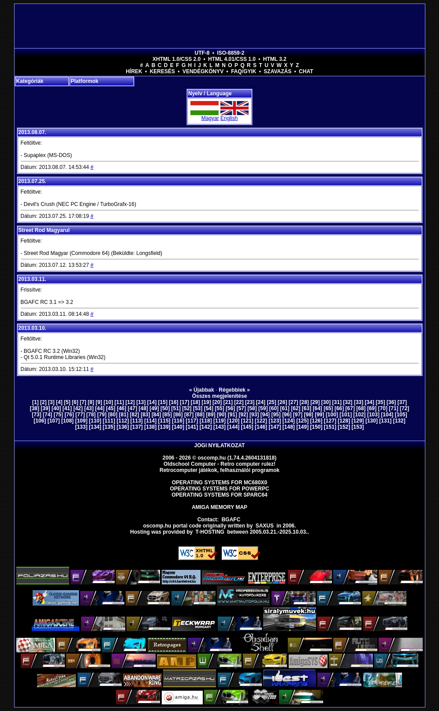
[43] (88, 408)
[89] (210, 415)
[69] (371, 408)
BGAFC (231, 519)
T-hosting (210, 532)
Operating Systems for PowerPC (219, 489)
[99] (319, 415)
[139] (164, 427)
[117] (192, 421)
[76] (69, 415)
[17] (184, 402)
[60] (274, 408)
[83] (145, 415)
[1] (35, 402)
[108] (67, 421)
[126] (316, 421)
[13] (140, 402)
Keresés (162, 71)
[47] (132, 408)
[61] (284, 408)
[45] (110, 408)
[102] (359, 415)
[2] (43, 402)
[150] (316, 427)
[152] (344, 427)
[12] (129, 402)
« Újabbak (201, 390)
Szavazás (277, 71)
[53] (197, 408)
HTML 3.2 (274, 59)
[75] (58, 415)
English (229, 118)
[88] (200, 415)
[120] (233, 421)
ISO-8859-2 (230, 53)
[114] (150, 421)
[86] (177, 415)
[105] (401, 415)
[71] (393, 408)
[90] (221, 415)
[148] (289, 427)
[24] (260, 402)
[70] (382, 408)
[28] (304, 402)
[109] (81, 421)
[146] (261, 427)
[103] (373, 415)
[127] (330, 421)
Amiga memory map (219, 507)
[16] (173, 402)
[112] (122, 421)
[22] (238, 402)
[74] (47, 415)
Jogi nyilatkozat (219, 445)
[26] (282, 402)
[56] (230, 408)
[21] (228, 402)
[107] (54, 421)
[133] (81, 427)
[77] (80, 415)
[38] (34, 408)
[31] (337, 402)
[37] (402, 402)
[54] (208, 408)
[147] (274, 427)
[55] (219, 408)
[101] (345, 415)
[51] (176, 408)
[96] (286, 415)
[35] (380, 402)
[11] (119, 402)
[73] (36, 415)
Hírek (134, 71)
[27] (293, 402)
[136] (122, 427)
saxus (265, 526)
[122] (261, 421)
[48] (143, 408)
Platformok (85, 81)
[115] (164, 421)
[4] (59, 402)
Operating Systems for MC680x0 (220, 482)
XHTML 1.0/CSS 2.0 (177, 59)
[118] (206, 421)
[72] (404, 408)
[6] (75, 402)
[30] (326, 402)
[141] (192, 427)
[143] (219, 427)
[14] (151, 402)
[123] (274, 421)
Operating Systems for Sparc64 (219, 495)
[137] (136, 427)
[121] (247, 421)
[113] (136, 421)
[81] (123, 415)
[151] (330, 427)
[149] (302, 427)
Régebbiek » (234, 390)
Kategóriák (30, 81)
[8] (91, 402)
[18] (195, 402)
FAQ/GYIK (243, 71)
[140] (178, 427)
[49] (154, 408)
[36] (391, 402)
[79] (101, 415)
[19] (206, 402)
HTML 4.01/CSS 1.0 (232, 59)
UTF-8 (202, 53)
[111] (109, 421)
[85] (167, 415)
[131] (385, 421)
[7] (83, 402)
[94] (265, 415)
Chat (306, 71)
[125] (302, 421)
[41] (67, 408)
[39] (45, 408)
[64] (317, 408)
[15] (162, 402)
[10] (108, 402)
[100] (332, 415)
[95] (275, 415)
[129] (358, 421)
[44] (99, 408)
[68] (360, 408)
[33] (358, 402)
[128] (344, 421)
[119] (219, 421)
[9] (99, 402)
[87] (188, 415)
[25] (271, 402)
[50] (165, 408)
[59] (263, 408)
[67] (350, 408)
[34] (369, 402)
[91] (232, 415)
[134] (95, 427)
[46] (121, 408)
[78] (91, 415)
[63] (306, 408)
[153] (358, 427)
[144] (233, 427)
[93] (254, 415)
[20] (217, 402)
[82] (134, 415)
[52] (186, 408)
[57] (241, 408)
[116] (178, 421)
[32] (347, 402)
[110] (95, 421)
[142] (206, 427)
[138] (150, 427)
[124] (289, 421)
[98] (308, 415)
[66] (339, 408)
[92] (243, 415)
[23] (249, 402)
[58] (252, 408)
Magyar (210, 118)
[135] (109, 427)
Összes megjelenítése (219, 396)
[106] (39, 421)
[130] (371, 421)
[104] (387, 415)
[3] (51, 402)
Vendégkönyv (202, 71)
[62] (295, 408)
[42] (77, 408)
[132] (399, 421)
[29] (315, 402)
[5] (67, 402)
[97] (297, 415)
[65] (328, 408)
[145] (247, 427)
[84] (156, 415)
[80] (112, 415)
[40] (56, 408)
